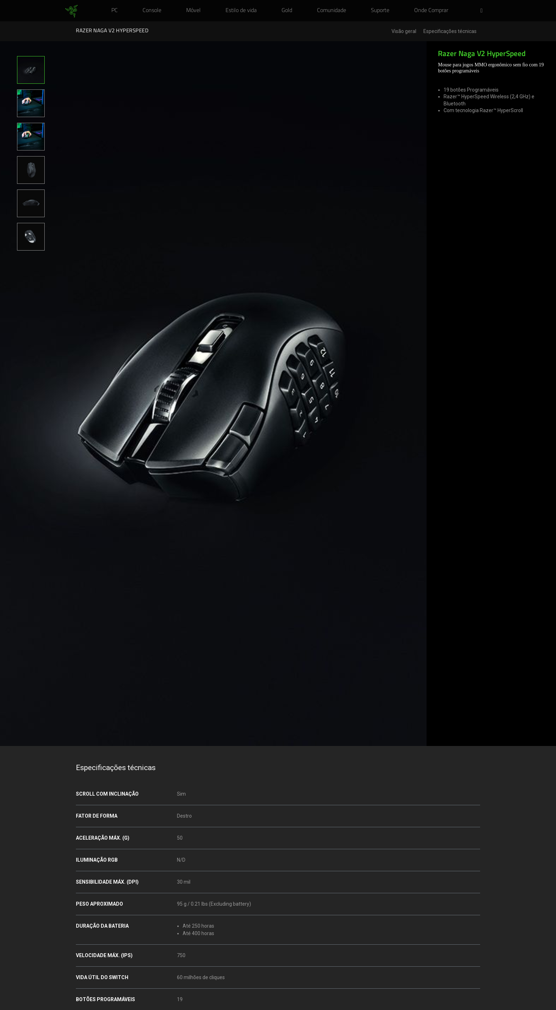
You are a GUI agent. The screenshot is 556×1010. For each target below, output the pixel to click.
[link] (71, 11)
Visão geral (403, 31)
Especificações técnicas (450, 31)
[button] (483, 11)
